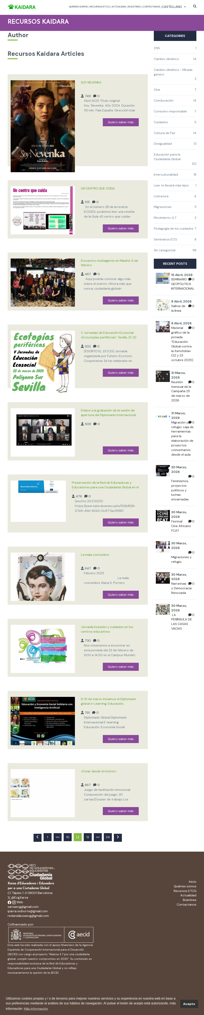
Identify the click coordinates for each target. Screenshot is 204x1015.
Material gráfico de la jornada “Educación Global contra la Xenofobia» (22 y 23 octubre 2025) (182, 344)
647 (88, 568)
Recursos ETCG (100, 6)
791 (87, 713)
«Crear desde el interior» (99, 771)
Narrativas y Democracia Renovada (181, 588)
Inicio (192, 882)
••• (57, 837)
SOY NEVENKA (91, 82)
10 (67, 837)
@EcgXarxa (18, 897)
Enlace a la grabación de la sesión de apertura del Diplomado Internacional (108, 412)
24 (108, 837)
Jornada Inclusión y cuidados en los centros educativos (107, 629)
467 (88, 274)
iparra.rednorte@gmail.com (28, 911)
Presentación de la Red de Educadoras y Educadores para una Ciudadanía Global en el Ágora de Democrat (105, 486)
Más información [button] (36, 1009)
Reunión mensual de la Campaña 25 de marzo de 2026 (181, 391)
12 (87, 837)
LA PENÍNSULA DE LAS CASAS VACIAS (181, 622)
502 (88, 346)
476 (79, 496)
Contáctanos (151, 6)
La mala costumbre (95, 555)
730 (88, 640)
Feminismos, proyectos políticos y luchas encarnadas (180, 490)
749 (88, 96)
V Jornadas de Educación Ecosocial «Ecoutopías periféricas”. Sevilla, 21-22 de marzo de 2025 (108, 336)
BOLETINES (134, 6)
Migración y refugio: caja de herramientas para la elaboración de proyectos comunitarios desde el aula (182, 438)
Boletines (189, 900)
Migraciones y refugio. (181, 559)
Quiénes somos (78, 6)
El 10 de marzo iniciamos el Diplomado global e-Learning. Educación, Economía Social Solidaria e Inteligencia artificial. (109, 702)
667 (88, 785)
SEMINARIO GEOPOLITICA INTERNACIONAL (182, 284)
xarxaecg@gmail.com (23, 907)
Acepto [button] (189, 1004)
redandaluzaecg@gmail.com (28, 916)
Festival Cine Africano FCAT (181, 526)
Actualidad (119, 6)
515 (87, 202)
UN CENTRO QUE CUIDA (98, 188)
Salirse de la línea (178, 308)
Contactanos (186, 904)
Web (19, 902)
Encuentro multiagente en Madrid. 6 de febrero (109, 263)
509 (88, 424)
